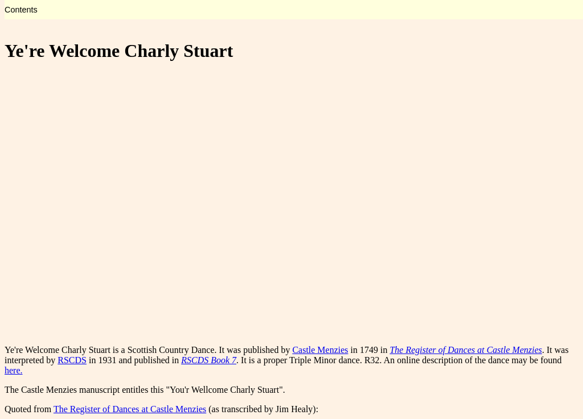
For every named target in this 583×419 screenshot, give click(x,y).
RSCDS (72, 360)
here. (14, 370)
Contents (21, 9)
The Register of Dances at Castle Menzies (130, 409)
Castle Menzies (320, 350)
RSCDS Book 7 (208, 360)
